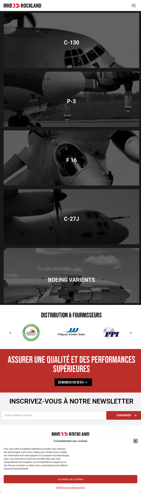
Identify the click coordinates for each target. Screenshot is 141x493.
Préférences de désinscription (70, 487)
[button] (135, 441)
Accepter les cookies (70, 479)
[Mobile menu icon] (133, 5)
